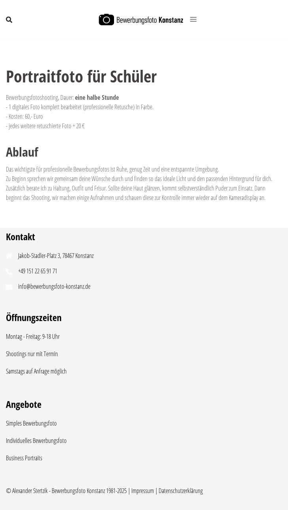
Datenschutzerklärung (181, 490)
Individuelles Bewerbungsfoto (36, 440)
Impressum (142, 490)
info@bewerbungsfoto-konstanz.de (54, 286)
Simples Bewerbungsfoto (31, 423)
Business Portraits (24, 458)
